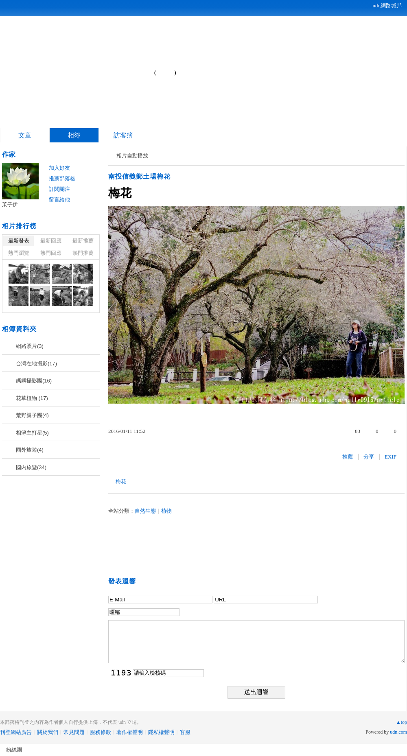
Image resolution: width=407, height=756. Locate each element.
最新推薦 (83, 241)
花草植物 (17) (32, 398)
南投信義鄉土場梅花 (139, 176)
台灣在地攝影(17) (36, 364)
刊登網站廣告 (16, 732)
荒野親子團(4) (32, 415)
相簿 (74, 135)
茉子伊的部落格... (85, 69)
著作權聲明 (129, 732)
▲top (401, 722)
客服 (185, 732)
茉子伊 (10, 204)
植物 (166, 511)
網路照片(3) (30, 346)
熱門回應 (50, 253)
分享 (368, 457)
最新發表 (18, 241)
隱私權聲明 (161, 732)
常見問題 (74, 732)
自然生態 (145, 511)
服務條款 (100, 732)
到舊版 (165, 73)
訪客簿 (123, 135)
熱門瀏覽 (18, 253)
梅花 (121, 482)
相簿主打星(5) (32, 433)
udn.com (398, 732)
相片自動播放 (132, 156)
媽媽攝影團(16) (34, 381)
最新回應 (50, 241)
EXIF (390, 457)
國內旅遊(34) (31, 467)
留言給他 (59, 200)
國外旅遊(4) (30, 450)
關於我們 (47, 732)
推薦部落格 (62, 178)
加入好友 (59, 168)
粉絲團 (14, 750)
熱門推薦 (83, 253)
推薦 (347, 457)
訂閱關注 (59, 189)
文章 (24, 135)
